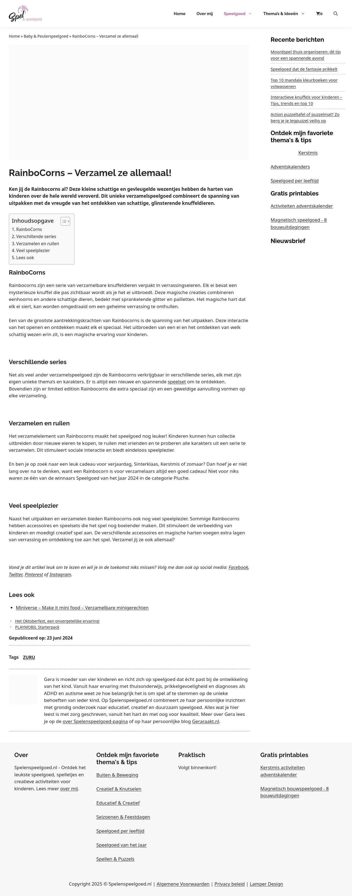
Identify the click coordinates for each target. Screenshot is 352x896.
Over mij (205, 13)
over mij (69, 788)
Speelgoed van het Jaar (121, 845)
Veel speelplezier (33, 250)
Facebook (238, 567)
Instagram (60, 574)
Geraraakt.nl (205, 721)
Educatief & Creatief (118, 803)
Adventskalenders (290, 166)
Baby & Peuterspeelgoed (46, 36)
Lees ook (25, 257)
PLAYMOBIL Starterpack (37, 627)
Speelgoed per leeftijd (295, 180)
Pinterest (34, 574)
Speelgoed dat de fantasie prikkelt (304, 69)
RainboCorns (29, 229)
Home (180, 13)
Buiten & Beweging (117, 775)
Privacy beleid (230, 884)
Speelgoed (241, 13)
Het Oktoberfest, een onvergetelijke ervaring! (57, 621)
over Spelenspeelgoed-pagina (95, 721)
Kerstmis (308, 152)
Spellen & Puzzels (115, 859)
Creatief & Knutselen (118, 789)
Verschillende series (36, 236)
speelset (177, 381)
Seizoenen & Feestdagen (123, 817)
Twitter (15, 574)
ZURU (29, 657)
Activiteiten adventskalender (302, 206)
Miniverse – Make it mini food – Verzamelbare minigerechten (82, 607)
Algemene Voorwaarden (182, 884)
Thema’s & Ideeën (286, 13)
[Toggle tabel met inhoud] (62, 221)
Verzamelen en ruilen (37, 243)
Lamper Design (266, 884)
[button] (335, 13)
